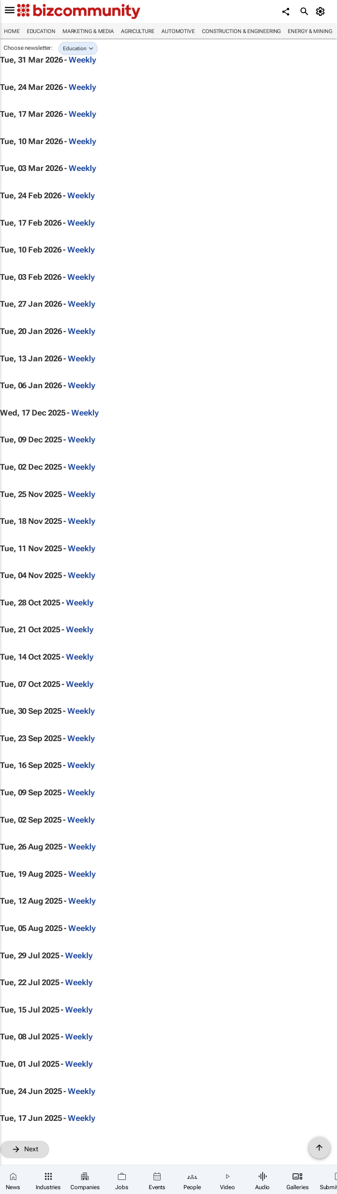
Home (12, 31)
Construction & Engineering (241, 31)
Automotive (178, 31)
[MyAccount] (322, 11)
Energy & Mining (310, 31)
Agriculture (137, 31)
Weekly (82, 59)
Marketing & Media (88, 31)
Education (41, 31)
